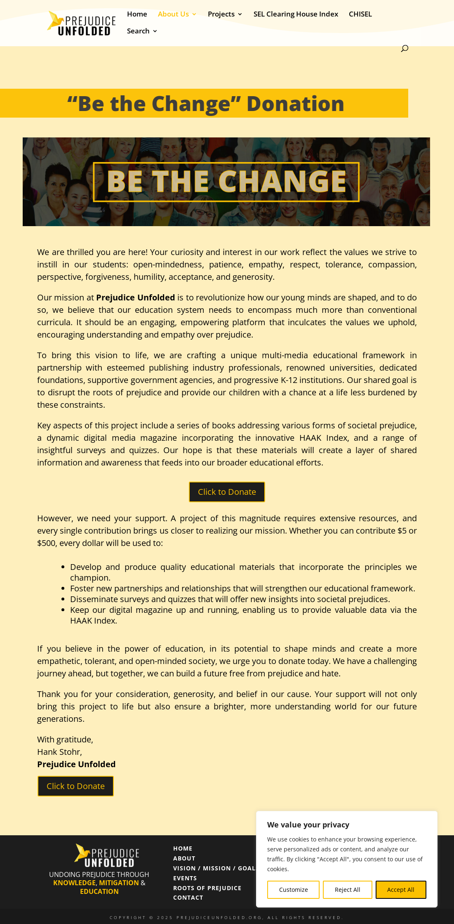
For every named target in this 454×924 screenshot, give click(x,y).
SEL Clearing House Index (296, 15)
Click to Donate (227, 491)
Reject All (347, 889)
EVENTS (185, 878)
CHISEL (360, 15)
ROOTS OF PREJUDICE (207, 888)
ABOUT (184, 858)
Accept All (400, 889)
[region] (347, 859)
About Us (173, 15)
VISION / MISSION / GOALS (216, 868)
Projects (221, 15)
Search (138, 31)
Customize (293, 889)
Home (137, 15)
